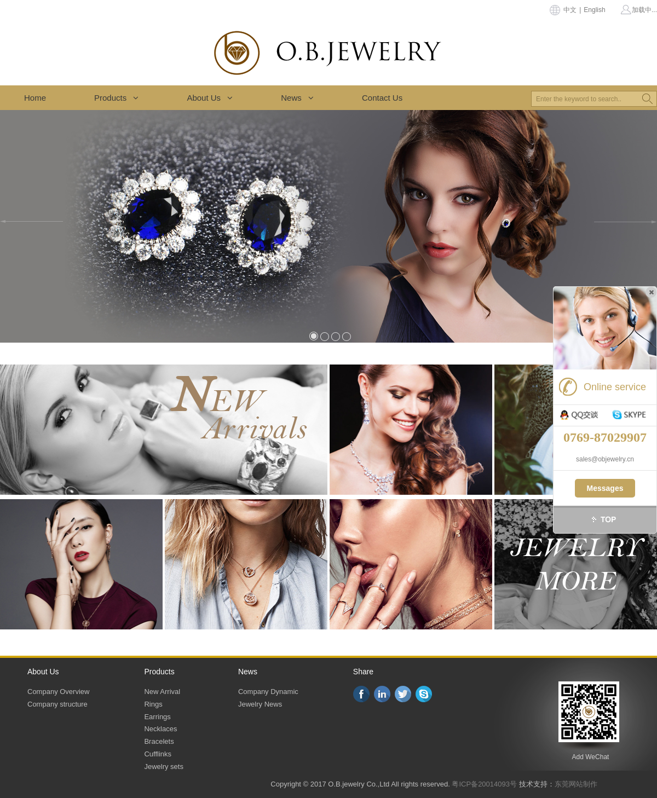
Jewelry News (260, 704)
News (297, 97)
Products (116, 97)
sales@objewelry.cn (605, 459)
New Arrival (162, 691)
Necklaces (160, 729)
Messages (605, 488)
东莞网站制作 (576, 784)
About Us (210, 97)
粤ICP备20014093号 (484, 784)
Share (363, 671)
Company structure (57, 704)
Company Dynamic (268, 691)
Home (35, 97)
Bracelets (159, 741)
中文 (570, 10)
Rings (153, 704)
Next (625, 221)
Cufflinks (157, 754)
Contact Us (382, 97)
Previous (31, 221)
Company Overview (58, 691)
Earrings (157, 717)
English (594, 10)
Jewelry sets (163, 766)
